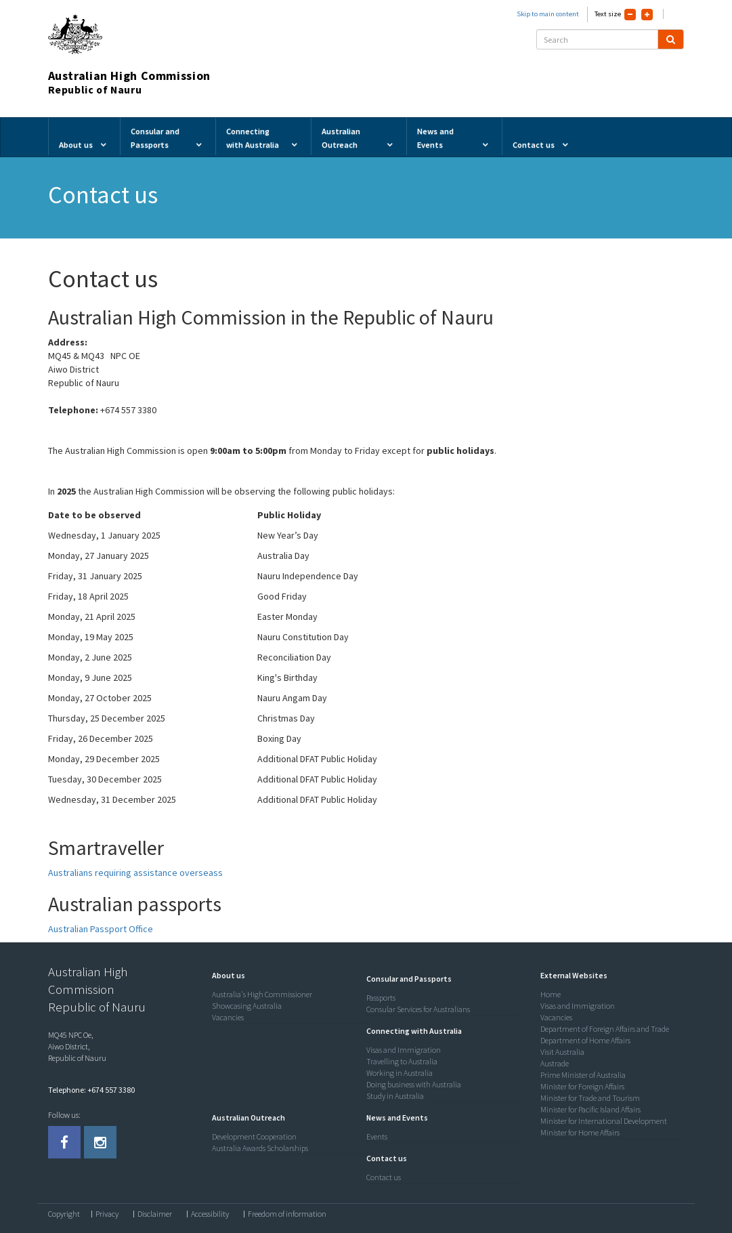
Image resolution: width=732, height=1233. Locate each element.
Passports (380, 997)
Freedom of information (287, 1214)
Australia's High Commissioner (262, 994)
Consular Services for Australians (418, 1009)
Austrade (554, 1063)
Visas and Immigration (403, 1050)
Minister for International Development (603, 1121)
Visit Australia (562, 1052)
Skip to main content (548, 13)
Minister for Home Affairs (580, 1132)
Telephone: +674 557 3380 (91, 1090)
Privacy (107, 1214)
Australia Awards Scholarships (260, 1148)
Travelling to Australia (401, 1061)
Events (376, 1136)
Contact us (383, 1177)
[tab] (285, 975)
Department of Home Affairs (585, 1040)
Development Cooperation (254, 1136)
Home (550, 994)
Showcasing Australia (247, 1006)
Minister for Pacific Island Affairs (590, 1109)
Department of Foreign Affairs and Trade (604, 1029)
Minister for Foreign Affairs (582, 1086)
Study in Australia (395, 1096)
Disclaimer (154, 1214)
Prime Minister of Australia (583, 1075)
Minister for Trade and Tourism (590, 1098)
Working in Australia (399, 1073)
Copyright (64, 1214)
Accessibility (210, 1214)
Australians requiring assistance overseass (135, 872)
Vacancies (228, 1017)
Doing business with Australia (413, 1084)
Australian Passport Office (100, 929)
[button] (225, 975)
